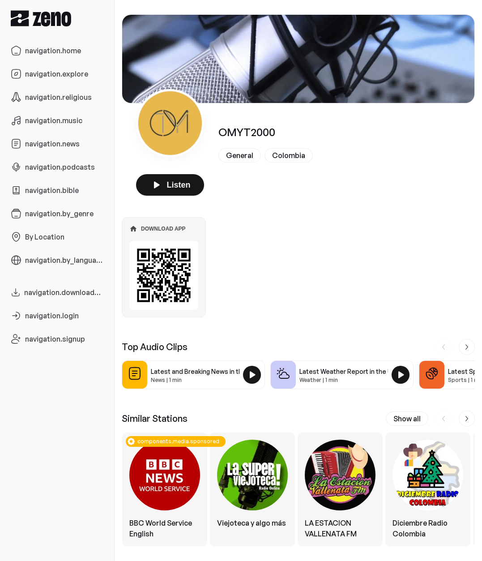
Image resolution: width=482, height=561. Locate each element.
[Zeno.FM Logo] (57, 18)
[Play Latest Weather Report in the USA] (400, 375)
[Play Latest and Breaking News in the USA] (252, 375)
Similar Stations (155, 418)
